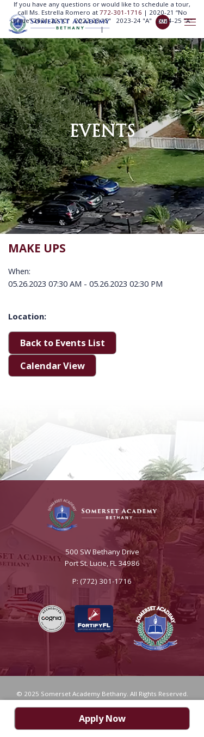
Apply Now (102, 718)
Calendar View (52, 365)
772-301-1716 (122, 12)
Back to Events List (62, 342)
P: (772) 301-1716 (102, 581)
